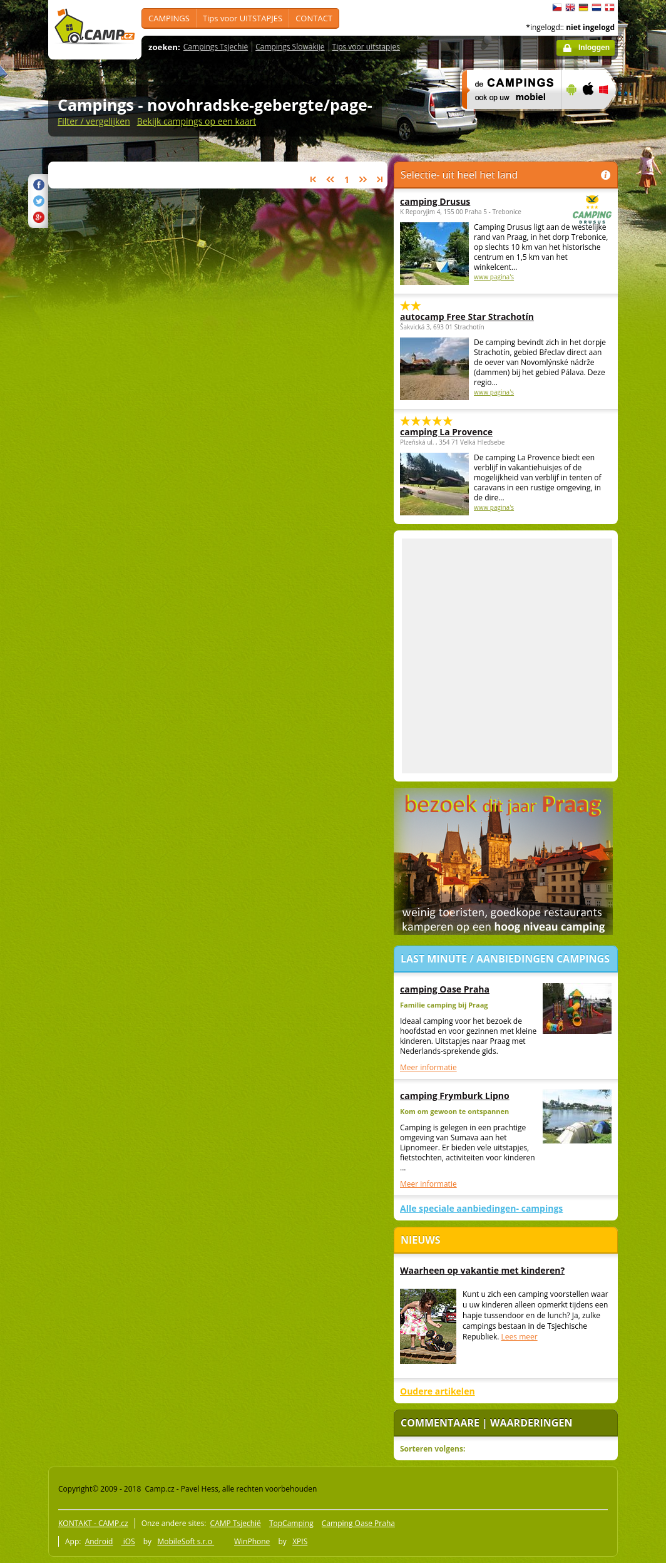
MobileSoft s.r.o (185, 1541)
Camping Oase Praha (358, 1523)
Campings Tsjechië (215, 46)
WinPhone (252, 1541)
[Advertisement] (117, 656)
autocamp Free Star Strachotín (467, 316)
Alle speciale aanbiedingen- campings (481, 1208)
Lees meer (519, 1336)
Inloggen (594, 47)
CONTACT (313, 18)
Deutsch (583, 7)
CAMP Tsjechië (235, 1523)
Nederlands (597, 7)
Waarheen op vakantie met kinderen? (482, 1270)
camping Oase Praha (444, 989)
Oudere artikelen (437, 1391)
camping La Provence (446, 432)
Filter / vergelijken (94, 121)
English (570, 7)
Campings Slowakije (289, 46)
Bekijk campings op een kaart (197, 121)
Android (99, 1541)
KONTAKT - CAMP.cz (93, 1523)
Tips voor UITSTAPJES (242, 18)
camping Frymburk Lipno (455, 1095)
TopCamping (291, 1523)
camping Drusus (471, 201)
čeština (557, 7)
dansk (610, 7)
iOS (128, 1541)
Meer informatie (428, 1067)
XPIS (299, 1541)
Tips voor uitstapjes (366, 46)
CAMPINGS (169, 18)
